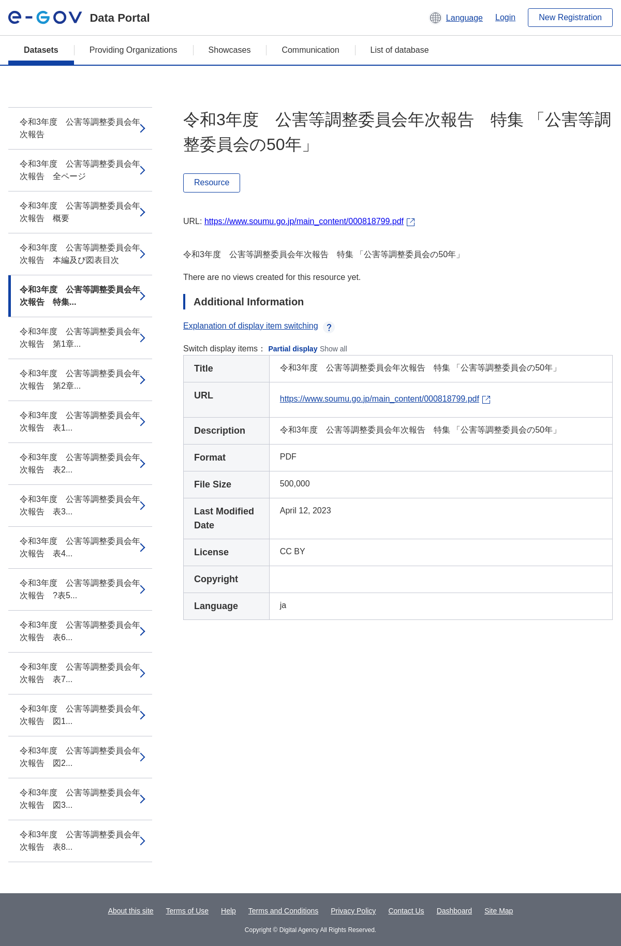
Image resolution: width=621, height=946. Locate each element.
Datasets (41, 50)
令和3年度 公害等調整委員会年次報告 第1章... (80, 337)
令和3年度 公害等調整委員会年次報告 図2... (80, 756)
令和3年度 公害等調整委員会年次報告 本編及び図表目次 (80, 253)
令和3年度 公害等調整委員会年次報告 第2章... (80, 379)
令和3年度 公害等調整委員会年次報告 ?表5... (80, 589)
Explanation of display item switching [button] (259, 325)
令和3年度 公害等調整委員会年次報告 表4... (80, 547)
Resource (211, 182)
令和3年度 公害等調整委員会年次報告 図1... (80, 715)
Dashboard (454, 911)
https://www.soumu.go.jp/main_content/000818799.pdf (304, 221)
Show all (333, 349)
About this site (131, 911)
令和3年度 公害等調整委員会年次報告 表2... (80, 463)
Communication (310, 50)
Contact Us (406, 911)
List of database (400, 50)
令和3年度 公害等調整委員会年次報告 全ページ (80, 170)
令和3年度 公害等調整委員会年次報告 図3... (80, 798)
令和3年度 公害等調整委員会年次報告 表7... (80, 673)
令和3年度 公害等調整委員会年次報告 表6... (80, 631)
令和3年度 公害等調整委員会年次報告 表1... (80, 421)
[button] (455, 17)
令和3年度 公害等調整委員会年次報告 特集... (80, 295)
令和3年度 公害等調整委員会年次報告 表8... (80, 840)
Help (228, 911)
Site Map (498, 911)
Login (505, 17)
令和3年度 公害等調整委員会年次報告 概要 (80, 212)
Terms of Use (187, 911)
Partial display (293, 349)
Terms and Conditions (283, 911)
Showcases (230, 50)
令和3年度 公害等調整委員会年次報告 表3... (80, 505)
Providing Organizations (134, 50)
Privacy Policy (353, 911)
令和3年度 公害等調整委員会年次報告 (80, 128)
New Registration (570, 17)
